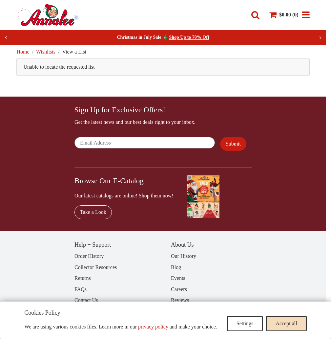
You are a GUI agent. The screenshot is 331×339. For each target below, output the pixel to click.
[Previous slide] (6, 37)
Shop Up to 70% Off (189, 37)
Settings (245, 323)
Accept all (286, 323)
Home (22, 52)
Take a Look (93, 212)
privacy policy (153, 326)
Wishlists (45, 52)
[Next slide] (320, 37)
